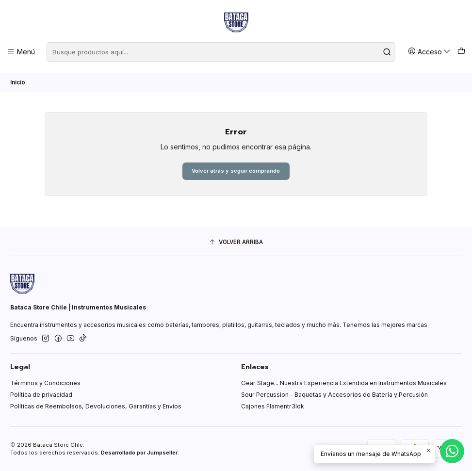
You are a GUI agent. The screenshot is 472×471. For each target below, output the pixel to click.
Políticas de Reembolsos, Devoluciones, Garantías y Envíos (95, 406)
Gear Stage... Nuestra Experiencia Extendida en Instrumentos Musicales (344, 383)
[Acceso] (429, 51)
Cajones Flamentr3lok (272, 406)
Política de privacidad (41, 394)
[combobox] (221, 52)
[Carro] (461, 51)
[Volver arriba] (236, 242)
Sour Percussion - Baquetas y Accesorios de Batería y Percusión (334, 394)
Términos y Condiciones (45, 383)
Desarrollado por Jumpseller (139, 453)
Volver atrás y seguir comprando (236, 170)
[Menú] (21, 51)
